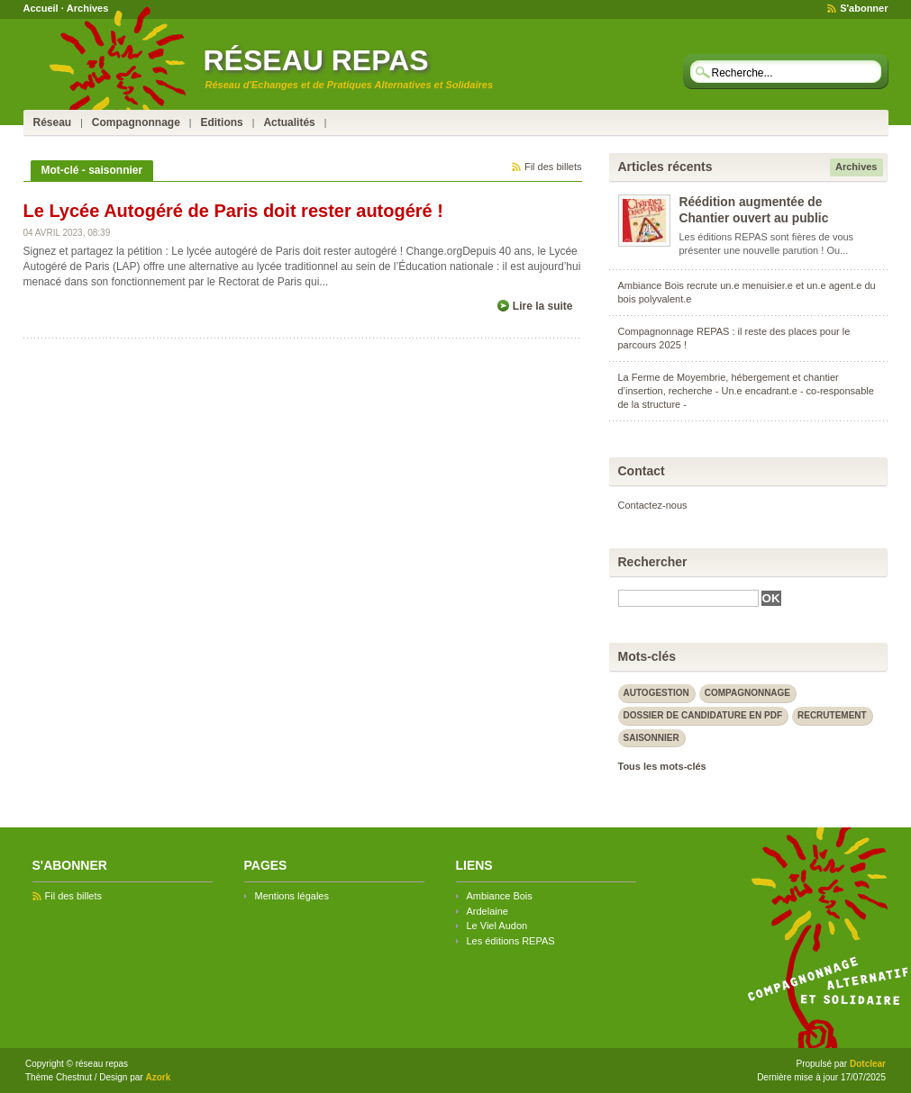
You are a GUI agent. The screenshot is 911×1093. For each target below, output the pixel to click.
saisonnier (651, 738)
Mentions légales (292, 895)
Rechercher (653, 562)
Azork (157, 1077)
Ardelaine (487, 911)
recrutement (832, 715)
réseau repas (316, 60)
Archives (87, 8)
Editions (221, 122)
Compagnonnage (136, 122)
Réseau (52, 122)
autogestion (656, 693)
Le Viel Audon (497, 925)
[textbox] (789, 72)
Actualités (288, 122)
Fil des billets (553, 166)
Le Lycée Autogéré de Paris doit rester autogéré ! (233, 211)
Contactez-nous (653, 505)
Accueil (41, 8)
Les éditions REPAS (511, 940)
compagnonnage (747, 693)
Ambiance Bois (500, 895)
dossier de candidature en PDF (703, 715)
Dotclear (868, 1064)
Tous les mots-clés (662, 766)
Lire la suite (543, 306)
